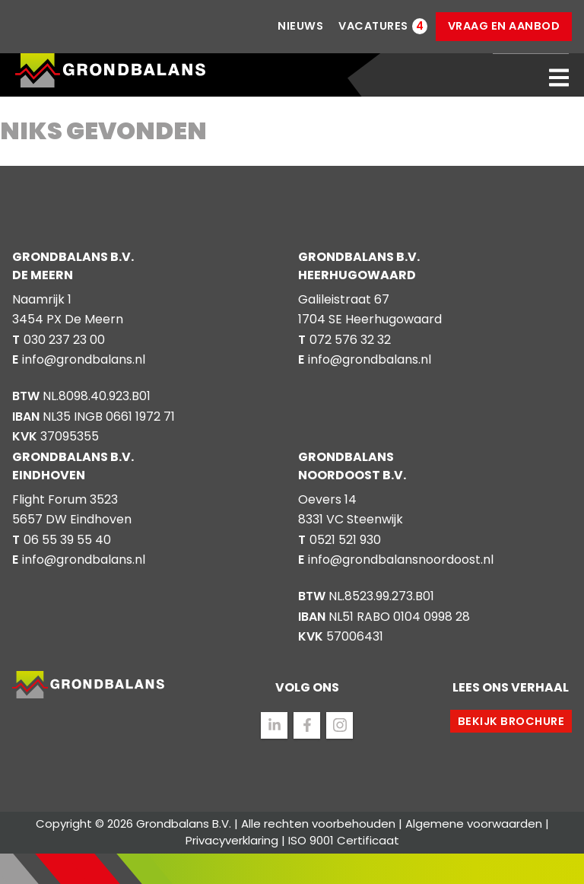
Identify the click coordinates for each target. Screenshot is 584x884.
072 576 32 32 (350, 339)
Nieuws (300, 25)
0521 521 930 (345, 540)
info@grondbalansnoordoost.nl (401, 559)
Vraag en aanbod (504, 25)
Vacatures (373, 26)
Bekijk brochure (511, 721)
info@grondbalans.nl (83, 359)
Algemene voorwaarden (473, 824)
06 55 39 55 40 (67, 540)
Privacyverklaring (232, 840)
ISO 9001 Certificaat (343, 840)
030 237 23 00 (64, 339)
